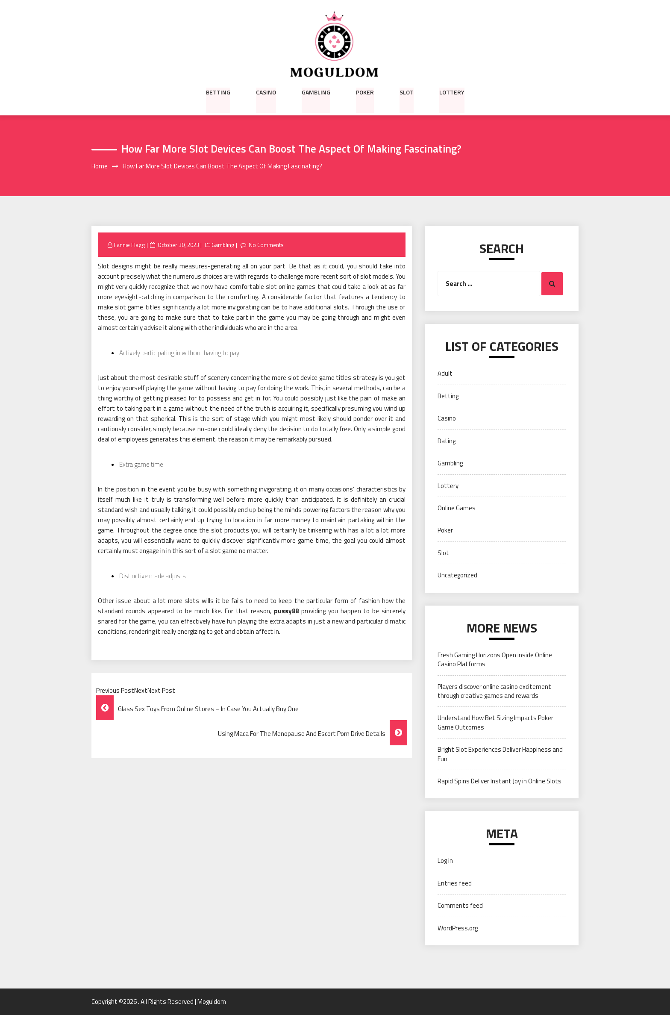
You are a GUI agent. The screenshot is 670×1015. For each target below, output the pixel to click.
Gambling (316, 92)
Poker (365, 92)
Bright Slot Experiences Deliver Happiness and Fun (500, 754)
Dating (446, 441)
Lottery (451, 92)
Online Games (457, 508)
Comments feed (460, 906)
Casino (266, 92)
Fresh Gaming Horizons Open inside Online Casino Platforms (495, 659)
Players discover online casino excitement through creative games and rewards (494, 691)
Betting (218, 92)
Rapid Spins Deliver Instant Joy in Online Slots (499, 781)
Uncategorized (457, 575)
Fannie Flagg (129, 245)
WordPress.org (458, 928)
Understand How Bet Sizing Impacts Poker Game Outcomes (495, 722)
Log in (445, 861)
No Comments (266, 245)
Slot (407, 92)
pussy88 (286, 611)
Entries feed (455, 883)
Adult (445, 374)
